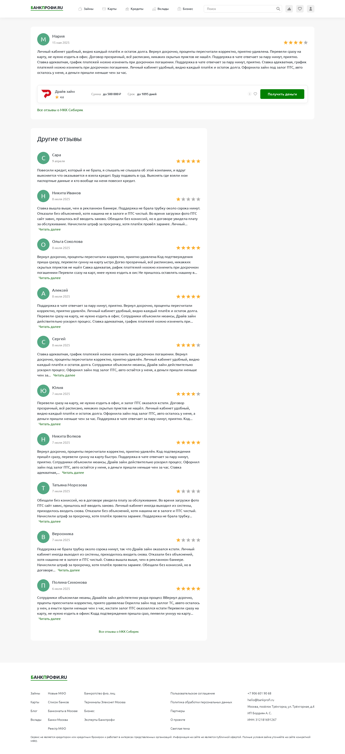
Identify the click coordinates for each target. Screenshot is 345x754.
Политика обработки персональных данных (201, 701)
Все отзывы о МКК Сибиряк (60, 110)
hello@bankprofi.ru (261, 699)
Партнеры (178, 710)
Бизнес (185, 9)
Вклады (160, 9)
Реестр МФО (57, 727)
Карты (109, 9)
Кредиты (134, 9)
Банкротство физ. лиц (99, 692)
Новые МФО (57, 692)
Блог (34, 710)
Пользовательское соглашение (193, 692)
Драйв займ (65, 91)
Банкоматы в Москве (63, 710)
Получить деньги (282, 94)
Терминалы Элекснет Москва (104, 701)
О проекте (178, 718)
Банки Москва (58, 718)
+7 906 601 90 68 (259, 692)
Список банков (58, 701)
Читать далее (50, 229)
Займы (86, 9)
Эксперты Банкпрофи (99, 718)
